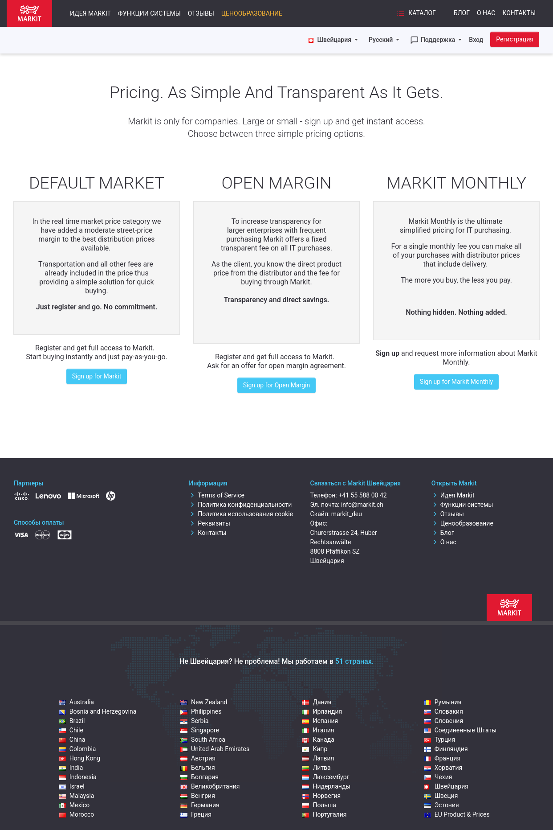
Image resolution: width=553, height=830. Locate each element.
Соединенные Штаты (460, 730)
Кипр (314, 748)
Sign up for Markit (97, 376)
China (72, 739)
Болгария (199, 777)
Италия (318, 730)
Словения (443, 720)
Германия (200, 805)
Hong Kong (79, 758)
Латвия (318, 758)
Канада (318, 739)
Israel (72, 786)
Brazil (72, 720)
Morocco (76, 814)
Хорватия (443, 767)
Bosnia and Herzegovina (98, 711)
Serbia (194, 720)
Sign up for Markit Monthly (456, 381)
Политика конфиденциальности (240, 504)
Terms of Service (216, 495)
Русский (381, 39)
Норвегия (321, 795)
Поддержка (433, 40)
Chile (71, 730)
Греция (195, 814)
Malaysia (76, 795)
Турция (439, 739)
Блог (462, 12)
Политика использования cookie (241, 514)
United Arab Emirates (214, 748)
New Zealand (203, 702)
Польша (319, 805)
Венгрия (197, 795)
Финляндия (446, 748)
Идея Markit (90, 13)
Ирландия (322, 711)
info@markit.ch (362, 504)
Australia (76, 702)
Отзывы (201, 13)
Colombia (77, 748)
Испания (320, 720)
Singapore (199, 730)
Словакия (443, 711)
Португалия (324, 814)
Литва (316, 767)
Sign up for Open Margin (276, 385)
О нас (486, 12)
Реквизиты (209, 523)
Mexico (74, 805)
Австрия (198, 758)
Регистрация (514, 39)
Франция (442, 758)
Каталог (416, 13)
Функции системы (149, 13)
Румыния (443, 702)
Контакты (519, 12)
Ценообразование (251, 13)
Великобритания (210, 786)
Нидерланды (326, 786)
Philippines (200, 711)
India (71, 767)
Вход (476, 39)
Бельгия (197, 767)
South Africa (202, 739)
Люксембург (325, 777)
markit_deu (346, 514)
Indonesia (78, 777)
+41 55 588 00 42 (362, 495)
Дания (316, 702)
